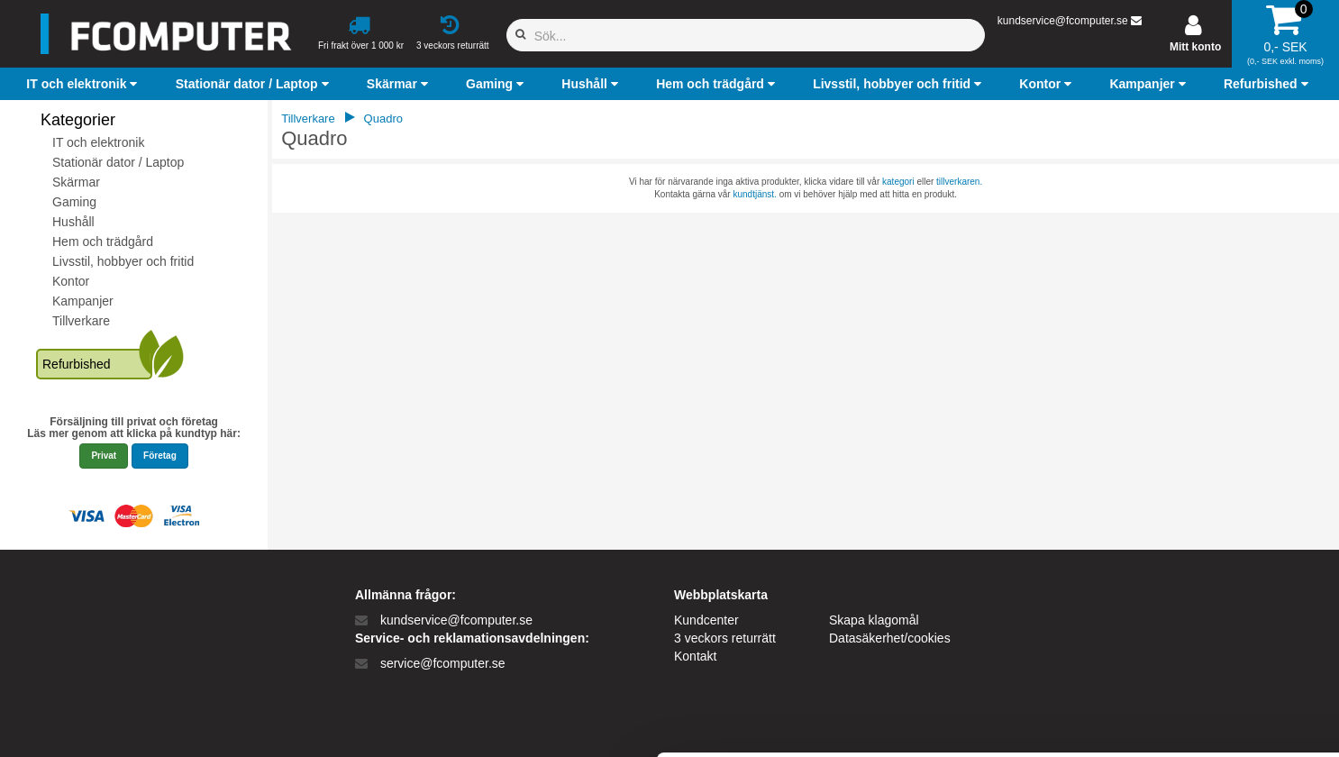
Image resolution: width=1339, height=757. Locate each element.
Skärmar (76, 182)
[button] (84, 84)
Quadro (383, 118)
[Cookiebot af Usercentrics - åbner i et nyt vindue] (117, 721)
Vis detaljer (936, 721)
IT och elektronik (98, 142)
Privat (103, 456)
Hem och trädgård (102, 241)
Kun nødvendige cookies (1188, 625)
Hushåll (73, 221)
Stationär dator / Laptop (118, 162)
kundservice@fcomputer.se (1062, 20)
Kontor (70, 281)
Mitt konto (1195, 47)
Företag (160, 456)
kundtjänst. (754, 194)
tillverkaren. (959, 182)
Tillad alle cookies (1188, 565)
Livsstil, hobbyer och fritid (123, 261)
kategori (898, 182)
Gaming (74, 202)
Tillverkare (81, 321)
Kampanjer (83, 301)
